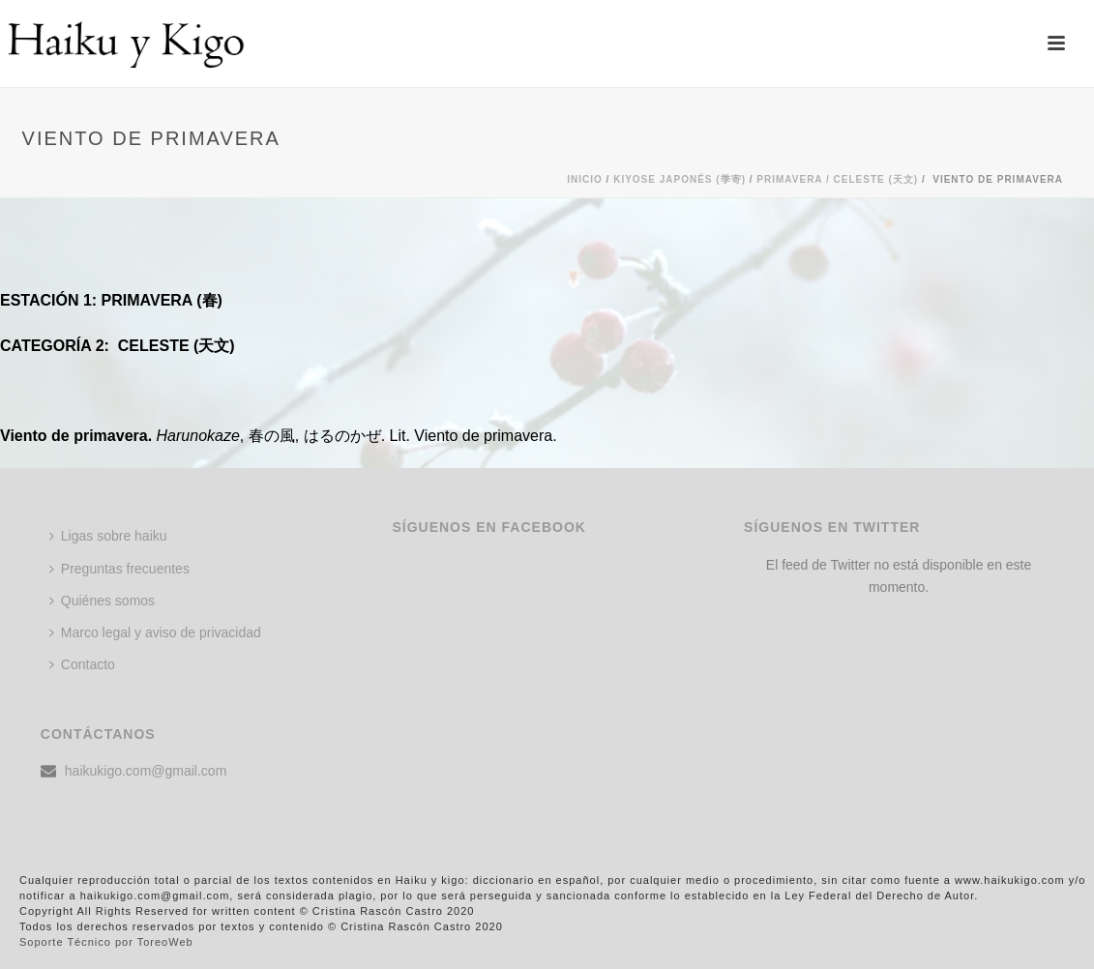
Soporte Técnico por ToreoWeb (106, 942)
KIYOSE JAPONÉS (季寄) (679, 179)
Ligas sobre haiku (108, 535)
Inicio (585, 179)
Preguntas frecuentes (119, 568)
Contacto (82, 664)
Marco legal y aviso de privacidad (155, 632)
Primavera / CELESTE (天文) (837, 179)
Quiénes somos (102, 600)
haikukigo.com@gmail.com (146, 770)
